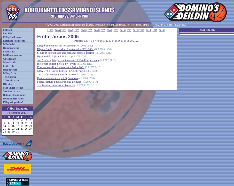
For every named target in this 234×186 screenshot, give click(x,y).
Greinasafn (9, 58)
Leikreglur (9, 66)
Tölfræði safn (11, 80)
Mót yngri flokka (13, 87)
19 (128, 41)
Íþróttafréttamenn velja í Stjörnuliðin (57, 78)
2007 (102, 30)
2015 (155, 30)
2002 (70, 30)
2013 (141, 30)
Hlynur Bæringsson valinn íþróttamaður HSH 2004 (65, 49)
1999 (51, 30)
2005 (90, 30)
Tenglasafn (9, 76)
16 (119, 41)
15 (116, 41)
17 (122, 41)
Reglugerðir (10, 69)
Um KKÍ (8, 33)
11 (104, 41)
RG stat (7, 84)
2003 (76, 30)
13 (110, 41)
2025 (23, 112)
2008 (109, 30)
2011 (129, 30)
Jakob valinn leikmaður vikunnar (55, 85)
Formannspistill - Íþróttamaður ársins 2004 (60, 67)
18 (125, 41)
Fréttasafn (9, 51)
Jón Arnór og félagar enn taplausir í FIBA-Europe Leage (68, 60)
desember (14, 112)
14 (113, 41)
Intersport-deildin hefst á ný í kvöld (56, 63)
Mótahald (8, 44)
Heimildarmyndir (13, 98)
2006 (96, 30)
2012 (135, 30)
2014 (148, 30)
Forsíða (7, 29)
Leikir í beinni (207, 30)
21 (134, 41)
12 (107, 41)
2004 (83, 30)
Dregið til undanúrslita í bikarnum (56, 45)
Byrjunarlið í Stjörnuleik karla (54, 56)
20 (131, 41)
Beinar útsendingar (14, 95)
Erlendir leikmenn (14, 40)
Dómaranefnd (11, 48)
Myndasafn (10, 62)
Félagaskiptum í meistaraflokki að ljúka (59, 81)
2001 (63, 30)
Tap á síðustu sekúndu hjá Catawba (56, 74)
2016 (161, 30)
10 (101, 41)
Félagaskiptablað (13, 102)
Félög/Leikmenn (12, 37)
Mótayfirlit (9, 73)
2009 (116, 30)
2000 (57, 30)
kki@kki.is (180, 24)
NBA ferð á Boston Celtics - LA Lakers (59, 70)
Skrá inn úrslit (11, 91)
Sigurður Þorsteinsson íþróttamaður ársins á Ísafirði (65, 52)
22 (137, 41)
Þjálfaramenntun (13, 55)
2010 (122, 30)
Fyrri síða (78, 41)
